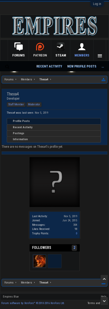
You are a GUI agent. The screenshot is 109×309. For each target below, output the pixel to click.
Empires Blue (11, 296)
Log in (97, 4)
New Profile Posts (81, 66)
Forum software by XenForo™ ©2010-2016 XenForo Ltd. (33, 303)
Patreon (59, 55)
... (102, 66)
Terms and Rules (98, 303)
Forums (37, 55)
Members (81, 55)
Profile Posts (21, 121)
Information (20, 139)
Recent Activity (22, 127)
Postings (18, 133)
